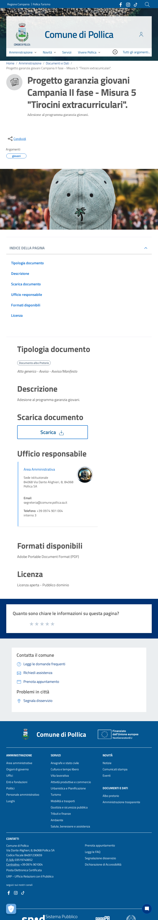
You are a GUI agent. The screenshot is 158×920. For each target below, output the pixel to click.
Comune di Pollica (79, 34)
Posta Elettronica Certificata (24, 870)
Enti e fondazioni (16, 782)
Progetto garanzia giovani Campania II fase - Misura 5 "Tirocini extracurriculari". (58, 68)
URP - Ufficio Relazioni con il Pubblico (30, 876)
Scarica (52, 432)
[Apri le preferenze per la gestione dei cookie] (11, 909)
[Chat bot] (147, 909)
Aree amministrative (19, 763)
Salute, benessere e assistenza (70, 826)
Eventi (107, 775)
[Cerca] (147, 4)
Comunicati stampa (115, 769)
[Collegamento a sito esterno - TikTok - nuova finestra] (135, 4)
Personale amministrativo (22, 794)
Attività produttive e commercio (71, 782)
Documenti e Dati (57, 63)
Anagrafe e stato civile (65, 763)
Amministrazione (30, 63)
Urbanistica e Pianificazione (68, 788)
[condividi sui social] (16, 138)
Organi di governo (17, 769)
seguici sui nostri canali (19, 885)
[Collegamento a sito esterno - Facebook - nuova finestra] (120, 4)
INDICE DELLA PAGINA (28, 248)
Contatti (12, 838)
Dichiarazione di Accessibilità (103, 864)
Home (10, 63)
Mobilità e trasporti (63, 801)
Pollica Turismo (41, 4)
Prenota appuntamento (100, 845)
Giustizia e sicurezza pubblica (69, 807)
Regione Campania (18, 4)
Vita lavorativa (60, 775)
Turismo (56, 794)
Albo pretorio (111, 795)
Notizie (107, 763)
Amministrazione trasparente (121, 802)
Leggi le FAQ (92, 852)
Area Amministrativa (39, 469)
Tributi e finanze (61, 813)
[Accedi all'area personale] (141, 34)
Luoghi (10, 801)
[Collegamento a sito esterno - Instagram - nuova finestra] (127, 4)
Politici (10, 788)
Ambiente (57, 820)
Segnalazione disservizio (100, 858)
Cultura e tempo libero (65, 769)
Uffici (9, 775)
